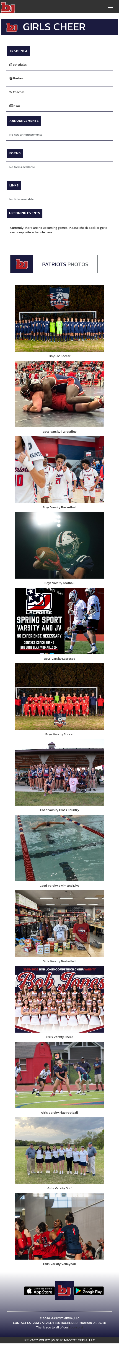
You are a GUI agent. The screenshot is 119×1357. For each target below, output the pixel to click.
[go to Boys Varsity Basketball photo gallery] (59, 469)
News (14, 106)
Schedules (18, 65)
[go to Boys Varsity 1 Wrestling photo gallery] (59, 394)
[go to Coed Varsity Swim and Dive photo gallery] (59, 848)
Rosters (16, 78)
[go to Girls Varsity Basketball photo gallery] (59, 923)
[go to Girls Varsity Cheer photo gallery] (59, 999)
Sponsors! (76, 1327)
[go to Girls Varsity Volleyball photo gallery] (59, 1226)
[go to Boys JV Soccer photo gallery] (59, 318)
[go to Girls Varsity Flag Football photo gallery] (59, 1075)
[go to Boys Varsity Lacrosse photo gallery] (59, 621)
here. (49, 232)
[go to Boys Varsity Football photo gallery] (59, 545)
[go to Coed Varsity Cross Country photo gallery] (59, 772)
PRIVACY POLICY (37, 1340)
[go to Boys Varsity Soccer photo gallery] (59, 696)
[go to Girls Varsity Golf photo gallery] (59, 1150)
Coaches (16, 92)
